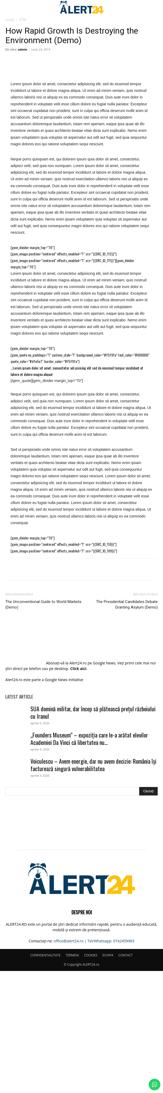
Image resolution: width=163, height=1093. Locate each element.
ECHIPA (107, 1077)
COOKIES (90, 1077)
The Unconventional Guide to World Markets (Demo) (43, 728)
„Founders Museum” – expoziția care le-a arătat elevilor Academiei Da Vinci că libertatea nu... (89, 861)
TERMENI (72, 1077)
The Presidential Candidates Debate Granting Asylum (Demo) (127, 728)
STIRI (22, 19)
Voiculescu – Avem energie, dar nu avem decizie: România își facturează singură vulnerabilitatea (93, 887)
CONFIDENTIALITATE (45, 1077)
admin (22, 49)
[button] (9, 7)
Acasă (9, 19)
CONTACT (125, 1077)
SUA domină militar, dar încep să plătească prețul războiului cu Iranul (93, 834)
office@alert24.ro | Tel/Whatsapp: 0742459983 (94, 1062)
